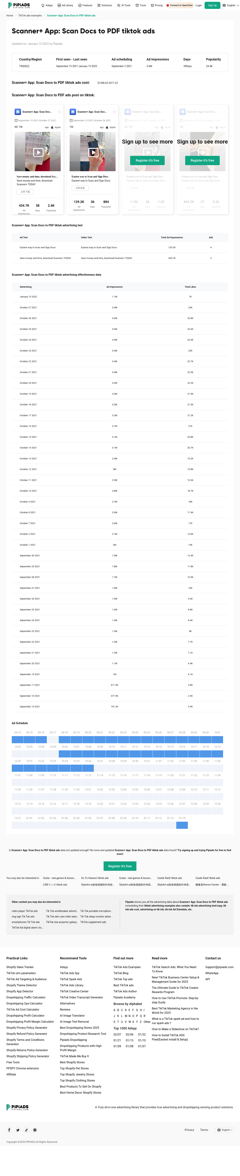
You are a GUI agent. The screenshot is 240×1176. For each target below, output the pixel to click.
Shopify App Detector (19, 991)
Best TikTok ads (123, 985)
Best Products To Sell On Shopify (80, 1086)
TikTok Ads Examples (127, 967)
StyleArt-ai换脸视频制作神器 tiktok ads (100, 884)
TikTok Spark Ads (71, 979)
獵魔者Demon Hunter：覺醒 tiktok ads (214, 884)
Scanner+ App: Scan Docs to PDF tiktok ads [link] (71, 15)
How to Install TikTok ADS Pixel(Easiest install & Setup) (170, 1037)
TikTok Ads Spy (69, 973)
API (207, 979)
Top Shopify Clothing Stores (77, 1080)
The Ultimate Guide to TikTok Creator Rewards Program (175, 990)
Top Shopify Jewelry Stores (77, 1074)
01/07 (142, 1046)
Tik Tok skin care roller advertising (63, 916)
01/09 (117, 1046)
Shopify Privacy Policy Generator (26, 1027)
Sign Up (212, 5)
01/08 (130, 1046)
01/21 (117, 1040)
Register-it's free (147, 160)
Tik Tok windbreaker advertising (63, 911)
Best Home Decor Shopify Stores (80, 1092)
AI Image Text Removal (74, 1021)
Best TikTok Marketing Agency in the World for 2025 (175, 1010)
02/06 (130, 1034)
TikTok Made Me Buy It (74, 1056)
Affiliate (11, 1074)
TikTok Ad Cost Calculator (22, 1009)
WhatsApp (212, 973)
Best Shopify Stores (72, 1062)
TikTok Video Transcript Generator (81, 997)
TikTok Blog (120, 973)
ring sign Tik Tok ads (23, 916)
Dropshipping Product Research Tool (83, 1033)
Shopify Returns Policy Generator (27, 1050)
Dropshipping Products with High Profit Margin (81, 1048)
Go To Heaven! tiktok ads (95, 878)
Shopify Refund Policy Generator (26, 1033)
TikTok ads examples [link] (30, 15)
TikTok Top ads (123, 979)
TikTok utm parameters (21, 973)
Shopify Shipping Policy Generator (27, 1056)
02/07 (117, 1034)
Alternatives (67, 1003)
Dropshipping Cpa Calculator (24, 1003)
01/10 (142, 1040)
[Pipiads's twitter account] (18, 1130)
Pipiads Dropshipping (73, 1040)
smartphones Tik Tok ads (26, 922)
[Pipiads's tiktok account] (26, 1130)
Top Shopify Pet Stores (74, 1068)
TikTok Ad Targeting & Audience (26, 979)
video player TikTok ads (25, 911)
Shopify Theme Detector (21, 985)
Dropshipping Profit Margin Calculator (30, 1021)
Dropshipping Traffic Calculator (25, 997)
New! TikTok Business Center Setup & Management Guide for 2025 (175, 979)
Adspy (64, 967)
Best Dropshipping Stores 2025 (79, 1027)
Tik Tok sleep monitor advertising (97, 916)
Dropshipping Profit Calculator (25, 1015)
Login (199, 5)
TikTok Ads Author (125, 991)
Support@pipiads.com (219, 967)
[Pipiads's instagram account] (35, 1130)
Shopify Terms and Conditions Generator (25, 1042)
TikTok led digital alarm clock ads (29, 927)
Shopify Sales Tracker (20, 967)
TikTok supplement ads (93, 922)
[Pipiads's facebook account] (9, 1130)
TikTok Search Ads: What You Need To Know (174, 969)
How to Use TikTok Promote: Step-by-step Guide (175, 1000)
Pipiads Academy (124, 997)
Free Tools (13, 1062)
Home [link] (10, 15)
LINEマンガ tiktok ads (55, 884)
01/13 (130, 1040)
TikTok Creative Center (74, 991)
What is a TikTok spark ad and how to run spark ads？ (175, 1021)
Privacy (189, 1130)
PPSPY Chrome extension (22, 1068)
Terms (204, 1130)
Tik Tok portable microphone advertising (97, 911)
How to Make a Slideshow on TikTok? (175, 1029)
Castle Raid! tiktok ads (169, 878)
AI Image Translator (72, 1015)
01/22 (142, 1034)
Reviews (65, 1009)
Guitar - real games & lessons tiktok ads (62, 878)
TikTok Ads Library (72, 985)
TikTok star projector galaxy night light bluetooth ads (63, 922)
